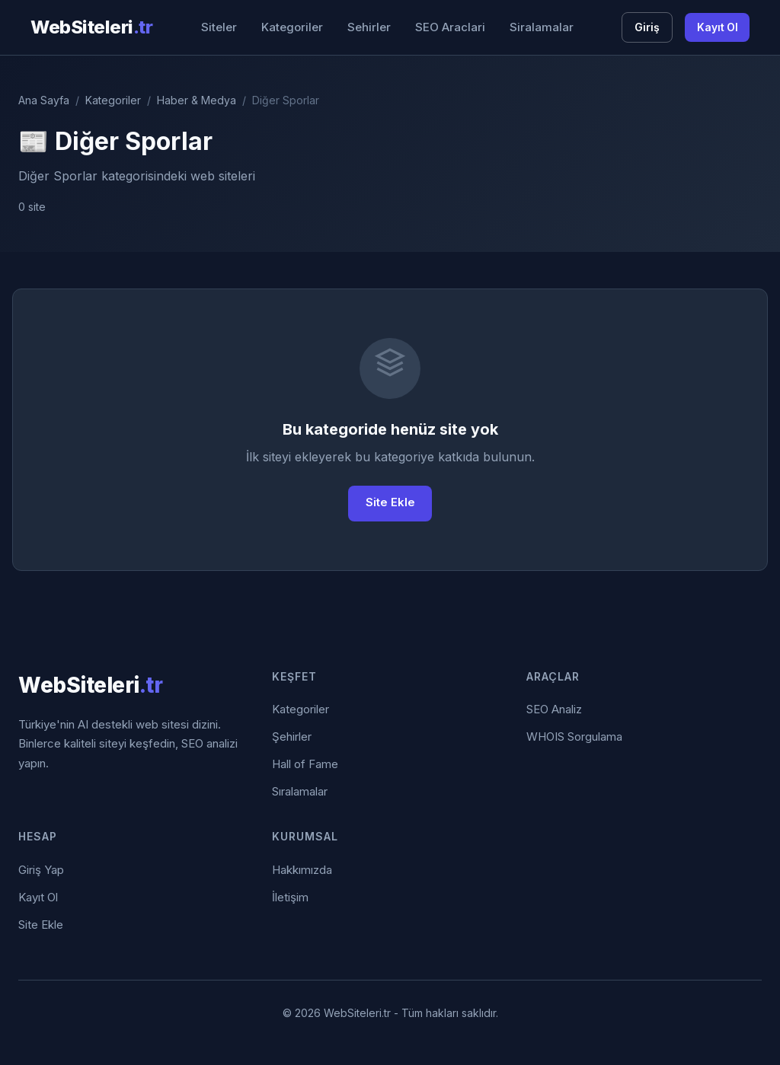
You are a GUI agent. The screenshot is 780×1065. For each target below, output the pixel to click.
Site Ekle (390, 503)
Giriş (645, 27)
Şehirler (292, 737)
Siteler (218, 27)
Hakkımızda (302, 870)
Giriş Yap (41, 870)
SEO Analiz (554, 710)
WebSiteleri (91, 27)
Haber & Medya (196, 100)
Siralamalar (541, 27)
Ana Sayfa (43, 100)
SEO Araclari (449, 27)
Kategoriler (291, 27)
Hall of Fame (305, 764)
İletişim (290, 897)
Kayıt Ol (716, 27)
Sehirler (368, 27)
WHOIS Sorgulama (574, 737)
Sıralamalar (300, 792)
